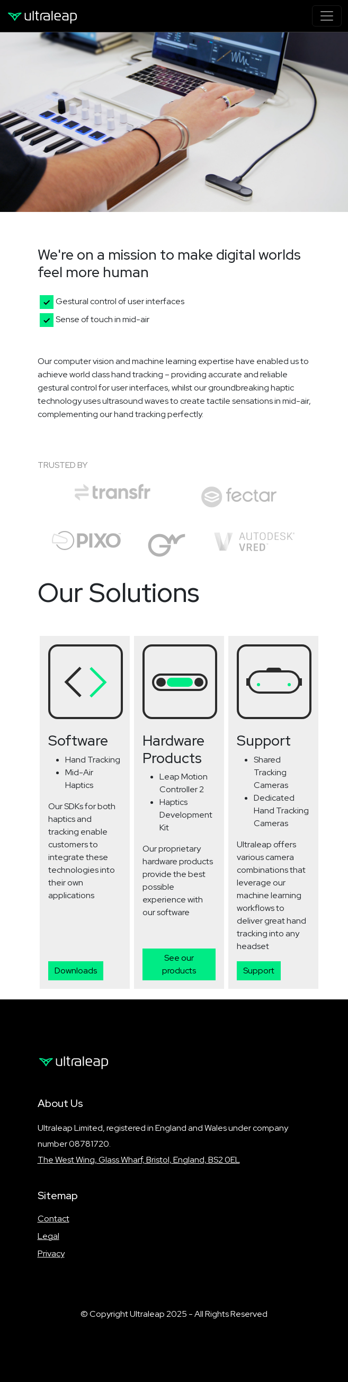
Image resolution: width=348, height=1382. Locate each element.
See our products (179, 964)
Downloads (76, 970)
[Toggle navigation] (327, 15)
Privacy (51, 1253)
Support (258, 970)
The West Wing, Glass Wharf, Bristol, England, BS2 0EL (139, 1159)
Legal (48, 1236)
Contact (53, 1218)
